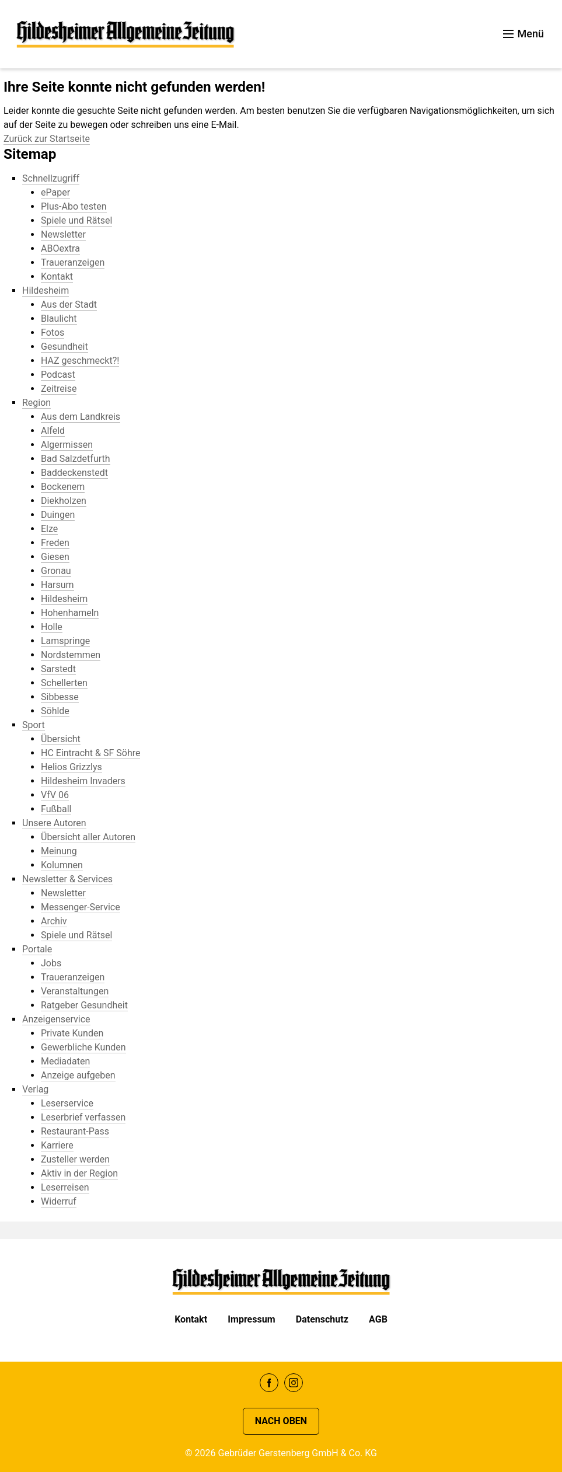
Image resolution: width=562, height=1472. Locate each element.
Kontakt (190, 1319)
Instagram (293, 1382)
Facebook (269, 1382)
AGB (378, 1319)
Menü (523, 33)
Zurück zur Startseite (47, 138)
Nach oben (281, 1420)
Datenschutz (322, 1319)
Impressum (251, 1319)
